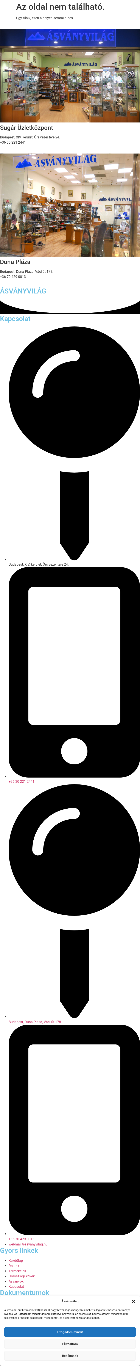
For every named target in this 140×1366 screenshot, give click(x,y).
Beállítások (70, 1356)
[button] (133, 1301)
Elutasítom (70, 1344)
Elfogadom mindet (70, 1332)
